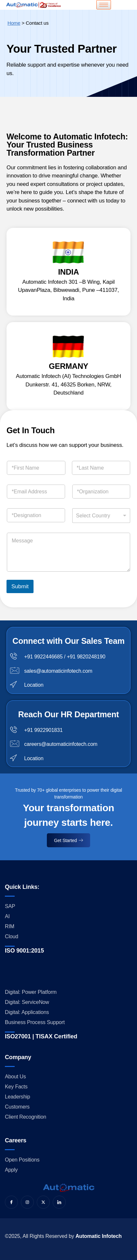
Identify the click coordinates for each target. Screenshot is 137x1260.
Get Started (68, 840)
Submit (20, 586)
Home (13, 23)
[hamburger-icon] (103, 4)
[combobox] (101, 515)
